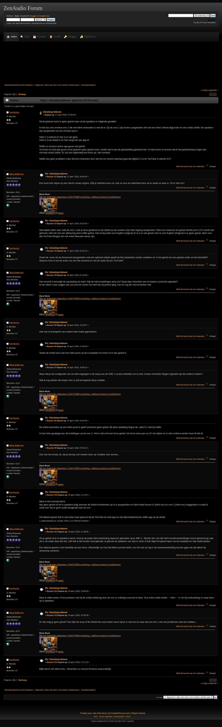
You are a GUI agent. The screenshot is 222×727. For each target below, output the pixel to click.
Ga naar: (159, 697)
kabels (61, 213)
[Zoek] (180, 15)
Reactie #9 (51, 448)
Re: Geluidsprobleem (56, 173)
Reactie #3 (51, 251)
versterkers (50, 213)
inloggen (33, 16)
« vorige (204, 90)
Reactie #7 (51, 367)
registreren (44, 16)
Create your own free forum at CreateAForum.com (105, 713)
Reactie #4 (51, 275)
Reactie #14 (52, 662)
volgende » (213, 90)
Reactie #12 (52, 591)
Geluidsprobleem (52, 112)
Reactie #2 (51, 223)
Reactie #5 (51, 325)
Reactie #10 (52, 495)
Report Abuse (138, 713)
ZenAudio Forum (23, 8)
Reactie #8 (51, 421)
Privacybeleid (119, 716)
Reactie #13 (52, 615)
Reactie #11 (52, 532)
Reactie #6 (51, 346)
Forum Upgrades (106, 716)
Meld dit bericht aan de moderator (190, 166)
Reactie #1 (51, 177)
